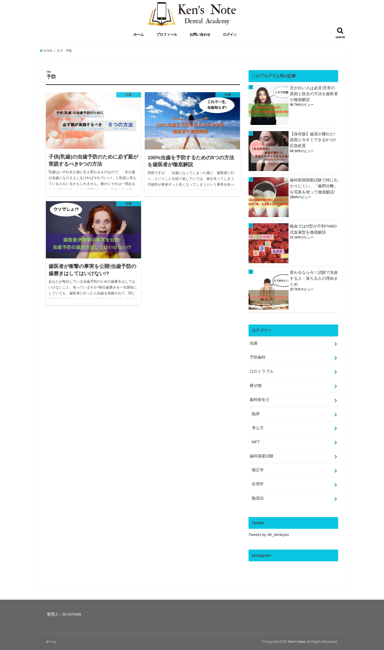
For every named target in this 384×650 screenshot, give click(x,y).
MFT (256, 442)
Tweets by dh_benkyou (269, 535)
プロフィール (166, 35)
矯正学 (258, 470)
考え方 (258, 428)
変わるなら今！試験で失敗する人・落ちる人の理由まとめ (314, 278)
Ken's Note (296, 642)
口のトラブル (262, 371)
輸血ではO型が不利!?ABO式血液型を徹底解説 (313, 229)
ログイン (230, 35)
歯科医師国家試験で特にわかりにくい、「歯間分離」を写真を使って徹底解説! (314, 186)
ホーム (138, 35)
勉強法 (258, 498)
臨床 (256, 414)
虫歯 (254, 343)
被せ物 (256, 385)
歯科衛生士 (260, 399)
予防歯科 (258, 357)
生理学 (258, 484)
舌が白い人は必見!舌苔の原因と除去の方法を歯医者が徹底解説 (314, 94)
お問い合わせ (200, 35)
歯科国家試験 (262, 456)
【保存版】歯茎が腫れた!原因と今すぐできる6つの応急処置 (313, 140)
